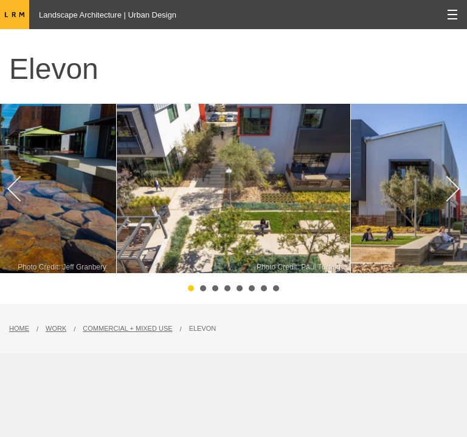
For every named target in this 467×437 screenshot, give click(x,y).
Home (19, 328)
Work (56, 328)
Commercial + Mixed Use (127, 328)
